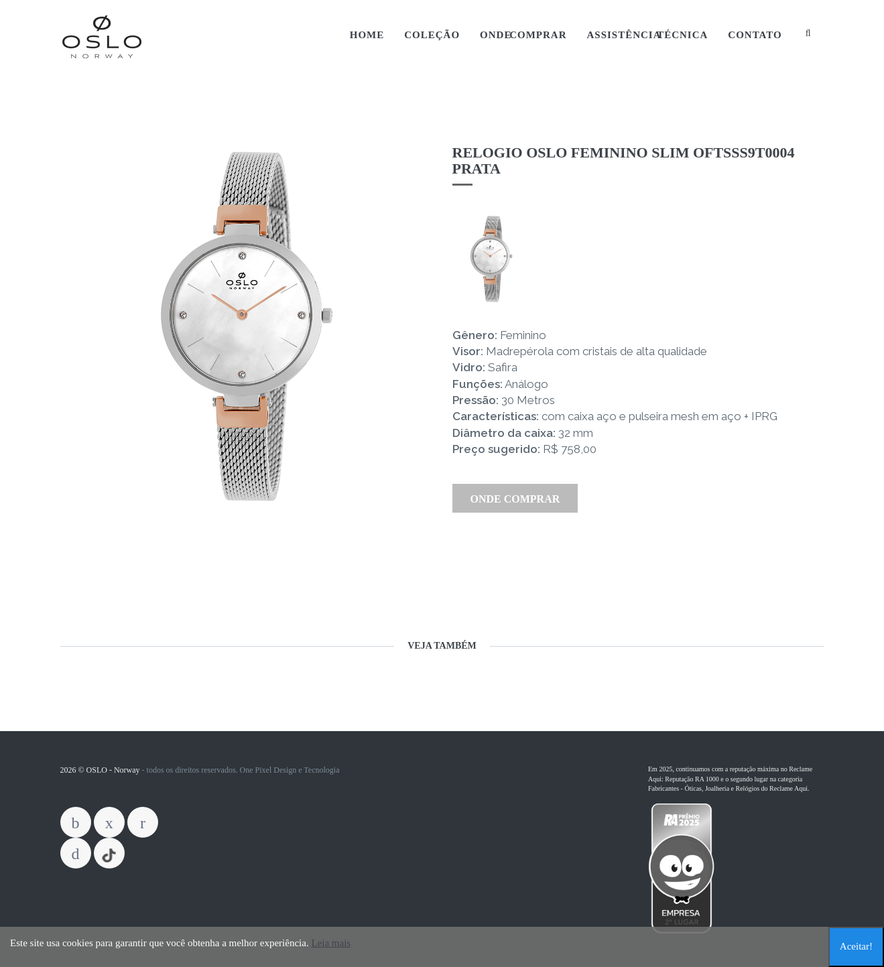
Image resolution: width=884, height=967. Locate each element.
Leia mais (331, 943)
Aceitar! (856, 946)
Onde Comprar (523, 34)
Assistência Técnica (647, 34)
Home (367, 34)
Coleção (432, 34)
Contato (754, 34)
